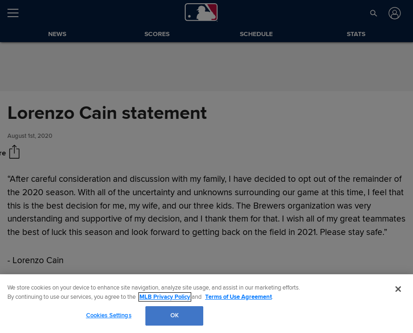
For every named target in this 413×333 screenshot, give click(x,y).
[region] (206, 303)
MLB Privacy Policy (164, 297)
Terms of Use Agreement (238, 297)
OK (174, 315)
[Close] (398, 289)
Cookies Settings (108, 315)
